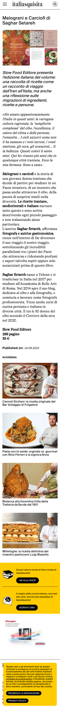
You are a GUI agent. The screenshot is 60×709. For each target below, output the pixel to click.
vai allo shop (27, 580)
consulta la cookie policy (19, 679)
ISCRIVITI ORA (27, 608)
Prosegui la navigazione (23, 693)
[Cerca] (55, 4)
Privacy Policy (17, 701)
